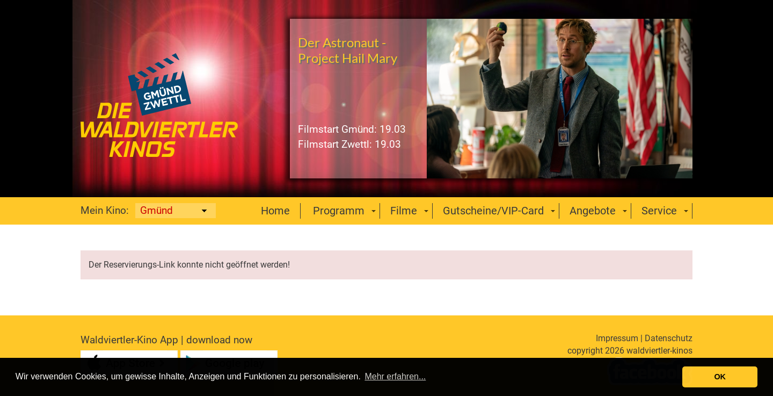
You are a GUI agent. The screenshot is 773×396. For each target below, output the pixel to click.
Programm (338, 210)
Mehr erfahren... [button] (395, 376)
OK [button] (720, 376)
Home (275, 210)
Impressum (617, 338)
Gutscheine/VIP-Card (493, 210)
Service (659, 210)
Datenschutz (668, 338)
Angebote (593, 210)
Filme (403, 210)
